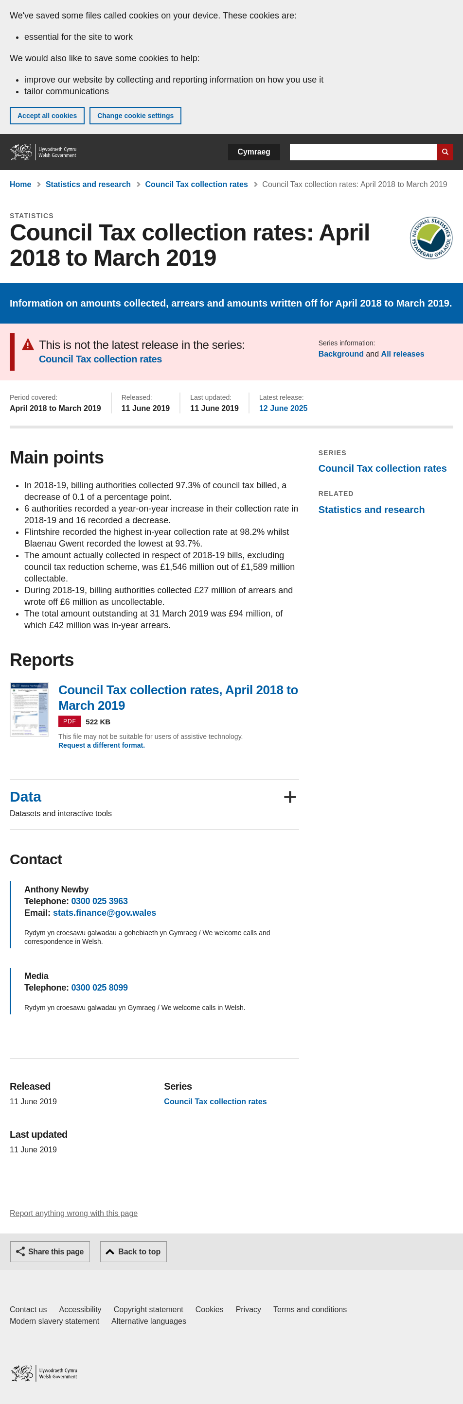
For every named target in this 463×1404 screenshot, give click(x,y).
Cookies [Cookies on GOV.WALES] (210, 1309)
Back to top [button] (139, 1252)
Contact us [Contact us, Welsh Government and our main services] (28, 1309)
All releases (403, 354)
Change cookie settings (135, 116)
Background (341, 354)
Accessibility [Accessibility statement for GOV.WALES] (80, 1309)
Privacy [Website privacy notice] (248, 1309)
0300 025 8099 (99, 988)
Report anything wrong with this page (74, 1213)
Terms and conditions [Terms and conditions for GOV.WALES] (310, 1309)
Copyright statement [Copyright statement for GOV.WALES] (148, 1309)
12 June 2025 (283, 408)
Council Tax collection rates (196, 184)
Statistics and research (88, 184)
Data (25, 797)
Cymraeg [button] (254, 152)
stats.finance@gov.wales (104, 913)
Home (20, 184)
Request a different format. (101, 745)
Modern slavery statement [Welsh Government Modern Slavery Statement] (54, 1321)
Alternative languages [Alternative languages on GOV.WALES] (148, 1321)
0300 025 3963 (99, 901)
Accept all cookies (47, 116)
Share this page (56, 1252)
